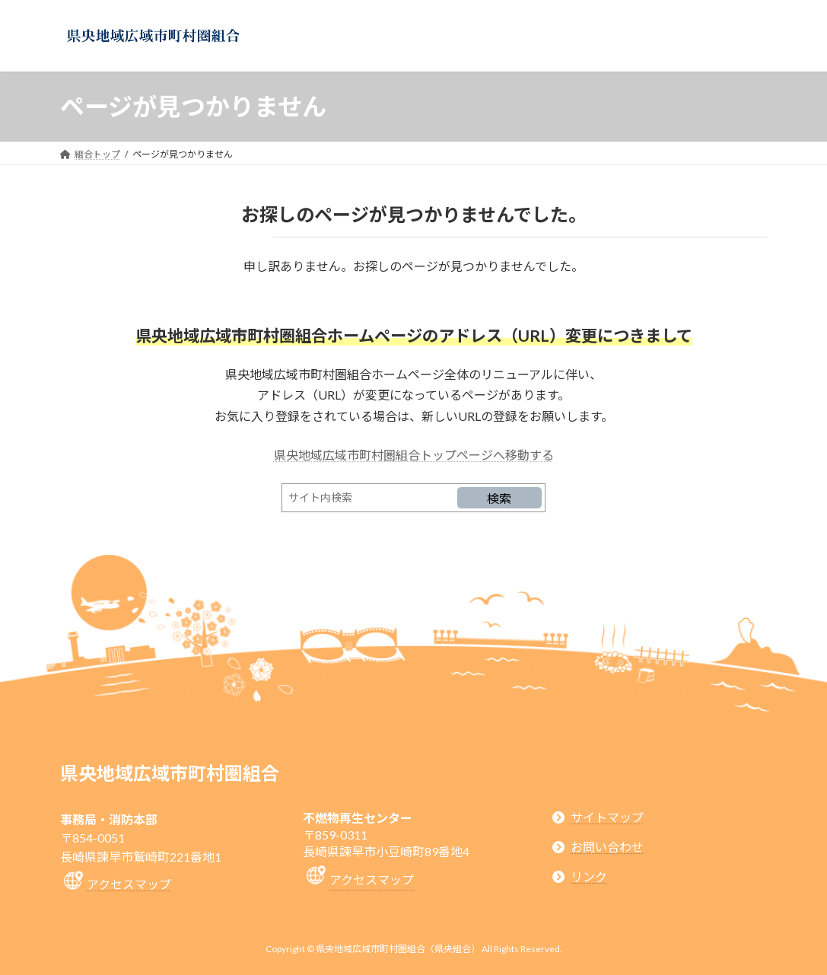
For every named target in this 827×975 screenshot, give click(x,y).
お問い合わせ (607, 847)
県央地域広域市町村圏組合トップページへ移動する (414, 455)
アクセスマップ (129, 884)
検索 (499, 498)
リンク (589, 876)
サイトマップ (607, 817)
